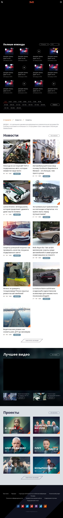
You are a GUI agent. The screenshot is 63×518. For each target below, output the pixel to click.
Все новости (54, 135)
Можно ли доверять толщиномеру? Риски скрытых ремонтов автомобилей (16, 291)
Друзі (8, 468)
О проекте (7, 120)
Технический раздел (54, 493)
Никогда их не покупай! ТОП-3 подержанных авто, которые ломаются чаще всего (15, 168)
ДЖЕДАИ (17, 173)
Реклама (33, 496)
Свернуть (55, 104)
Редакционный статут (33, 500)
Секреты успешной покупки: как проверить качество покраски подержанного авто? (16, 250)
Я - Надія (10, 428)
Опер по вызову (15, 448)
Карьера (13, 493)
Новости (18, 120)
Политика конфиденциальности (14, 498)
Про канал (6, 493)
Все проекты (54, 412)
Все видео (54, 354)
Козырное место (45, 468)
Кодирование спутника (51, 498)
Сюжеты (29, 120)
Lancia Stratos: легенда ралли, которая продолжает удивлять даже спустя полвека (16, 209)
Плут (38, 448)
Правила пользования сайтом (34, 498)
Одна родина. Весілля (44, 427)
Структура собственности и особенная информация (32, 493)
